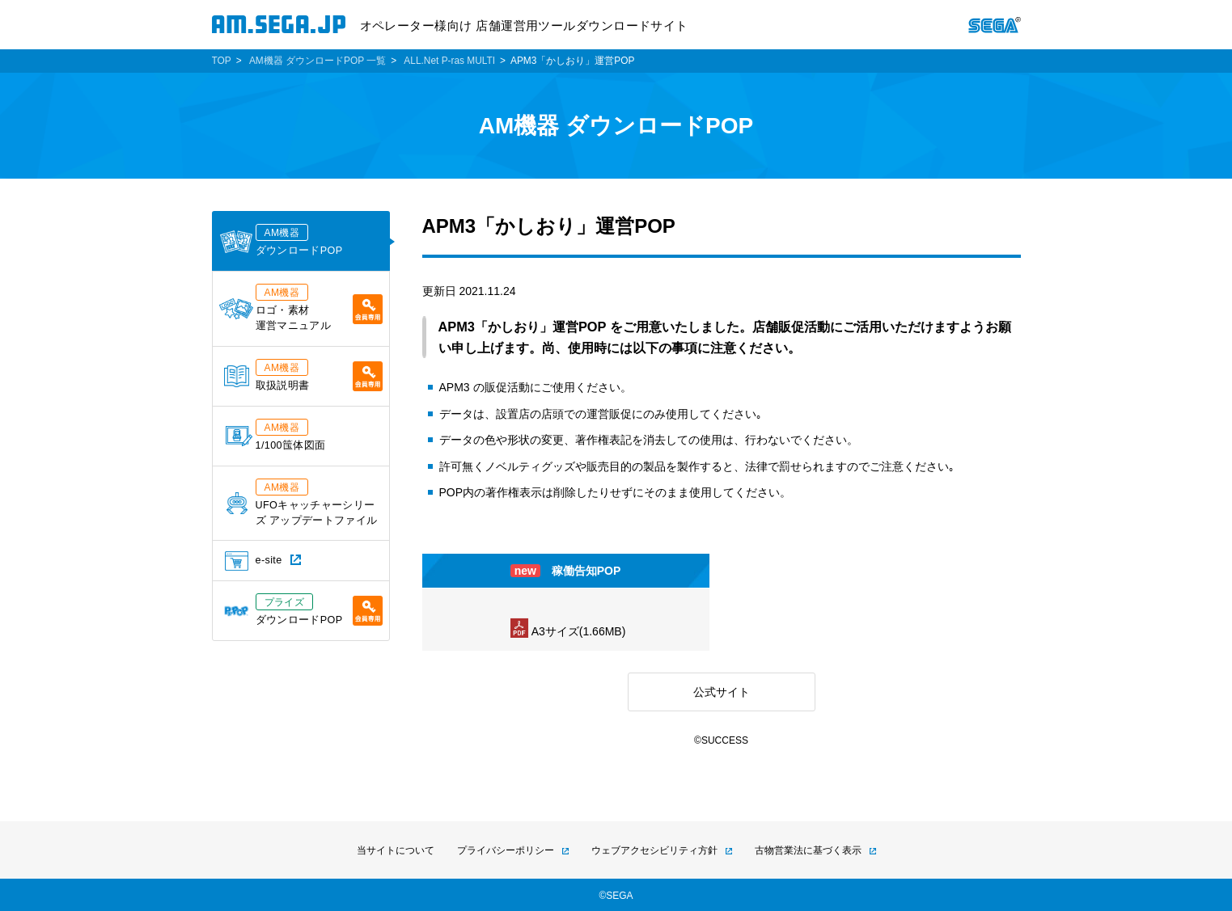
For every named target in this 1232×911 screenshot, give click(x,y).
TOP (221, 60)
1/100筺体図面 (276, 435)
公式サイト (721, 691)
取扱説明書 (303, 375)
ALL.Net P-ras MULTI (449, 60)
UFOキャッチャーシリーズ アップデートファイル (302, 502)
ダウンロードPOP (281, 240)
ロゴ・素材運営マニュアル (301, 307)
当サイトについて (395, 850)
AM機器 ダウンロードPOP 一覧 (317, 60)
